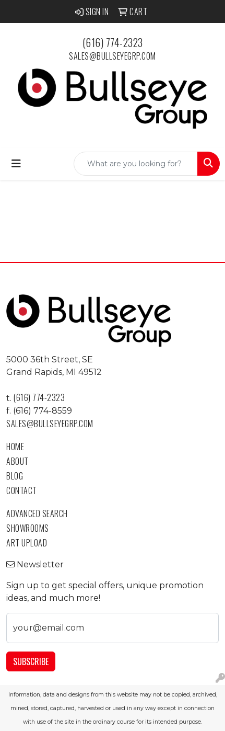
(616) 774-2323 (112, 42)
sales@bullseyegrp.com (112, 56)
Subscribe (31, 661)
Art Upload (26, 542)
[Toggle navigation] (16, 163)
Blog (14, 476)
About (17, 461)
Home (15, 446)
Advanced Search (37, 513)
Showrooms (27, 528)
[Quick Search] (136, 164)
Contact (21, 490)
